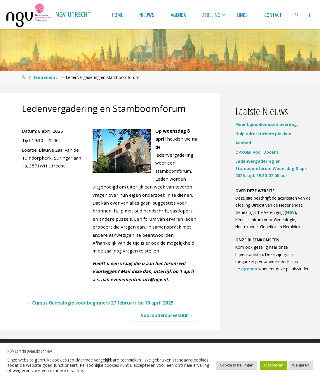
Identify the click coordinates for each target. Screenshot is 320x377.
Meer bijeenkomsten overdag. (266, 124)
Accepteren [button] (273, 365)
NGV (290, 212)
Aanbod (243, 143)
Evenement (45, 77)
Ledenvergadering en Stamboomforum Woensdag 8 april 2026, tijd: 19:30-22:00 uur (272, 168)
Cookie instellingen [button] (236, 365)
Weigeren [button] (300, 365)
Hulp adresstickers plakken (263, 133)
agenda (249, 268)
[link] (296, 14)
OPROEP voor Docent (257, 152)
